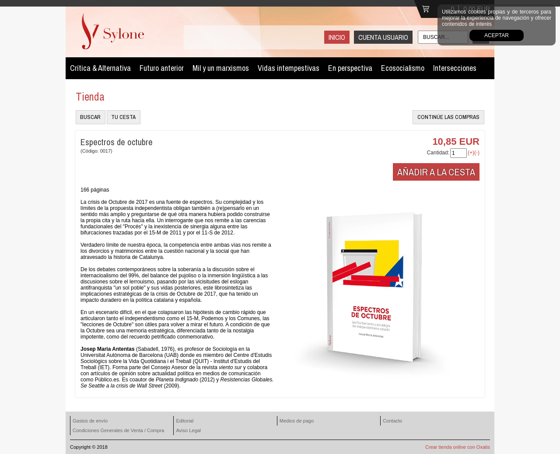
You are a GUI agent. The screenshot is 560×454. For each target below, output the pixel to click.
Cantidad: (438, 153)
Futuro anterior (162, 68)
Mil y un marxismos (220, 68)
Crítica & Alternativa (100, 68)
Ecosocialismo (402, 68)
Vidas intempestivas (288, 68)
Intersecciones (454, 68)
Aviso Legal (188, 430)
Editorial (184, 420)
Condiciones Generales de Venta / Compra (118, 430)
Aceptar (496, 35)
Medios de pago (297, 420)
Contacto (392, 420)
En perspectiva (350, 68)
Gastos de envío (90, 420)
